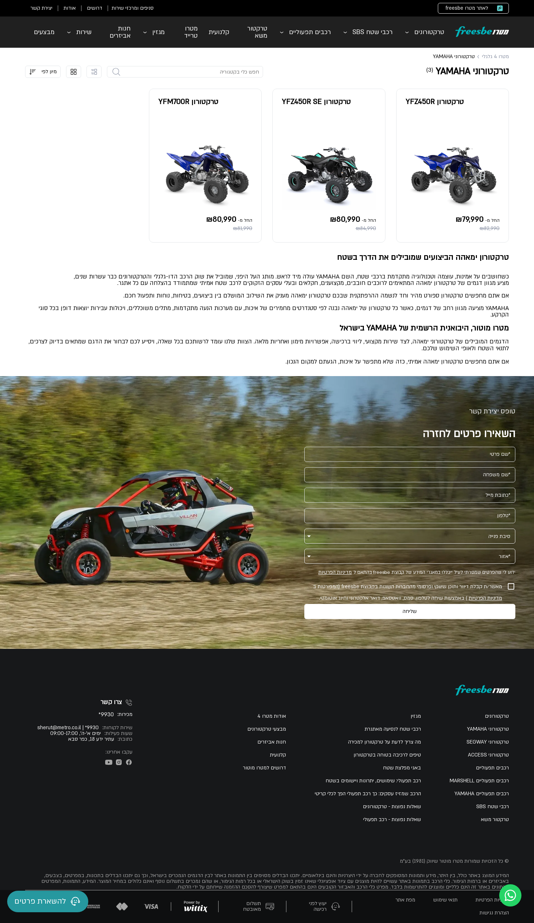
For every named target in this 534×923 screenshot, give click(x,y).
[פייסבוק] (128, 762)
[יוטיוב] (108, 762)
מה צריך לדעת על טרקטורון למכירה (384, 742)
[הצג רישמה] (94, 72)
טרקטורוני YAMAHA (488, 729)
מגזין (158, 32)
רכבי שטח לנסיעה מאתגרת (393, 729)
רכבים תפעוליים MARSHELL (479, 781)
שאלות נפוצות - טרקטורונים (392, 807)
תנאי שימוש (445, 900)
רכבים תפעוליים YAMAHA (481, 794)
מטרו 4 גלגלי (495, 57)
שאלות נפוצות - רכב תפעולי (392, 820)
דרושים (94, 8)
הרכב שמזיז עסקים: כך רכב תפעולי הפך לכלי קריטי (368, 794)
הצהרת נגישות (494, 913)
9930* (106, 714)
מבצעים (44, 32)
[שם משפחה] (409, 474)
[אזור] (415, 553)
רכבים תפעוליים (310, 32)
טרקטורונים (429, 32)
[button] (43, 72)
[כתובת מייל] (409, 495)
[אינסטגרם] (118, 762)
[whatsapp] (510, 895)
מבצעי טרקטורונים (266, 729)
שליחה (410, 611)
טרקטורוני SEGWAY (488, 742)
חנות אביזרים (120, 32)
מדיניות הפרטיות (335, 572)
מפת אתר (405, 900)
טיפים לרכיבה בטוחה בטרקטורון (387, 755)
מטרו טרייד (191, 32)
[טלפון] (409, 515)
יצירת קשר (41, 8)
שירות (84, 32)
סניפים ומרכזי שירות (133, 8)
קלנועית (219, 32)
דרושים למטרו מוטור (264, 768)
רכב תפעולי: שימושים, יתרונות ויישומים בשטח (373, 781)
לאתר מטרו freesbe (466, 8)
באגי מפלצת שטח (402, 768)
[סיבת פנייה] (415, 533)
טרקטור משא (257, 32)
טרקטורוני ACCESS (488, 755)
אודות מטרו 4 (271, 716)
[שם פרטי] (409, 454)
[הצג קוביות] (73, 72)
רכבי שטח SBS (372, 32)
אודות (70, 8)
